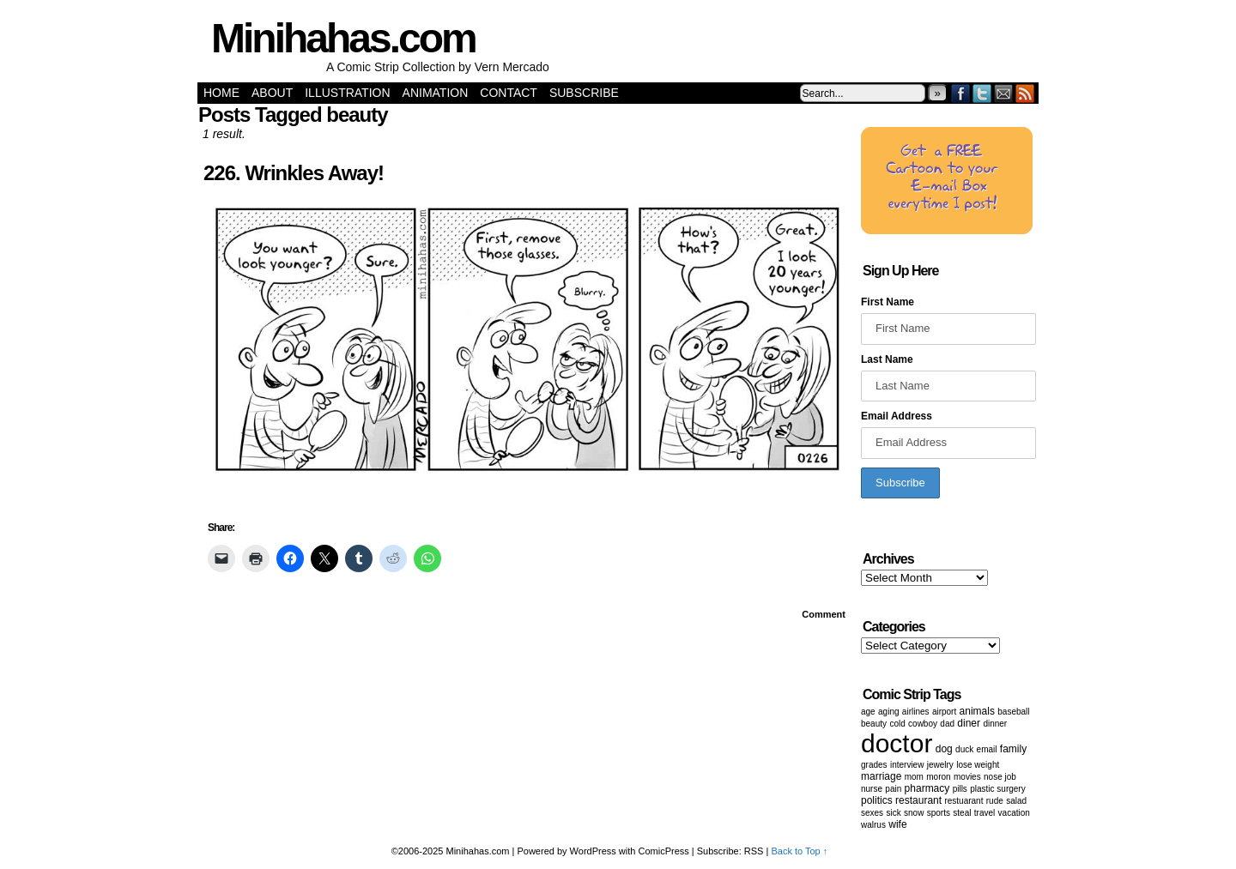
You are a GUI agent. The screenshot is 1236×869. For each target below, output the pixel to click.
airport (944, 711)
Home (221, 93)
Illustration (347, 93)
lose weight (977, 764)
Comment (823, 614)
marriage (881, 776)
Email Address (896, 416)
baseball (1013, 711)
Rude (994, 801)
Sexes (872, 813)
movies (967, 776)
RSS (1025, 93)
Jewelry (940, 764)
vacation (1014, 813)
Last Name (887, 359)
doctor (896, 743)
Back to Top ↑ (799, 851)
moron (938, 776)
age (868, 711)
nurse (871, 789)
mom (914, 776)
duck (964, 749)
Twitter (982, 93)
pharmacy (927, 788)
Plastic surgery (997, 789)
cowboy (922, 723)
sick (893, 813)
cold (897, 723)
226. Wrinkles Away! (293, 172)
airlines (916, 711)
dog (944, 749)
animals (977, 711)
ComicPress (664, 851)
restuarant (963, 801)
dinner (995, 723)
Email (1004, 93)
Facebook (961, 93)
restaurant (918, 800)
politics (877, 800)
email (987, 749)
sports (938, 813)
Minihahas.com (343, 38)
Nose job (1000, 776)
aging (888, 711)
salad (1016, 801)
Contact (508, 93)
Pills (960, 789)
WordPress (593, 851)
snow (914, 813)
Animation (436, 93)
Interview (907, 764)
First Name (887, 302)
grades (874, 764)
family (1013, 749)
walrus (873, 825)
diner (968, 723)
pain (893, 789)
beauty (874, 723)
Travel (984, 813)
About (272, 93)
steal (962, 813)
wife (897, 824)
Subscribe (584, 93)
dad (947, 723)
